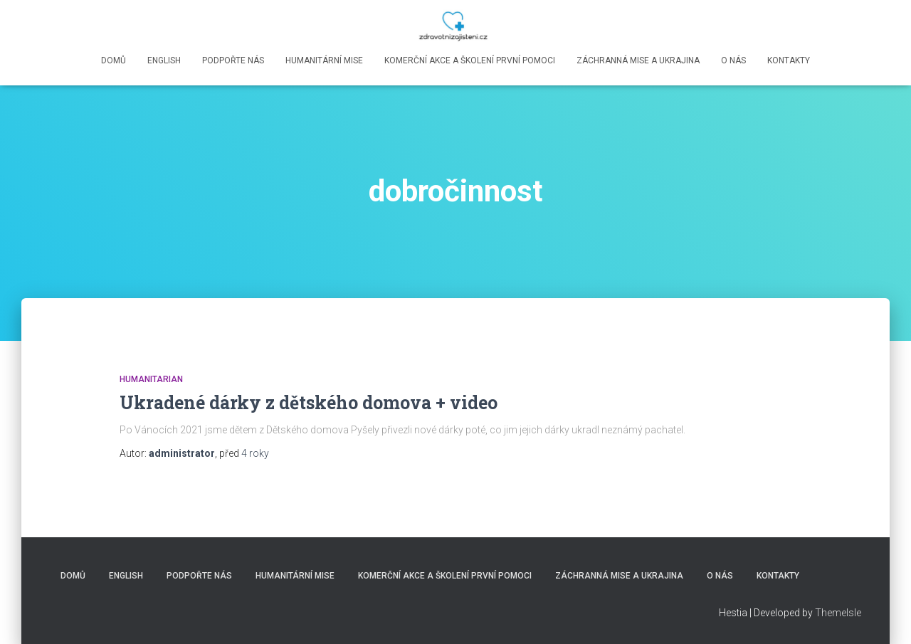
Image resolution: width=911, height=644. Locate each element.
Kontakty (788, 60)
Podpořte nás (233, 60)
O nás (733, 60)
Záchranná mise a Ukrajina (638, 60)
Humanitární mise (324, 60)
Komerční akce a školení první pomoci (469, 60)
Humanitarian (151, 379)
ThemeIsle (838, 612)
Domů (113, 60)
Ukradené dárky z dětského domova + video (308, 402)
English (164, 60)
